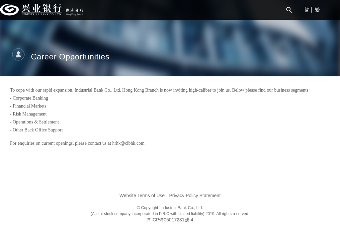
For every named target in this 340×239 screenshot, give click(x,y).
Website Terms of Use (142, 195)
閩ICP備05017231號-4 (170, 219)
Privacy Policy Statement (194, 195)
